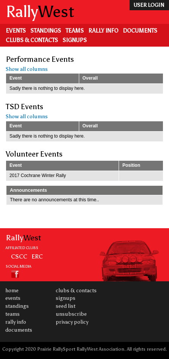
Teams (75, 30)
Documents (140, 30)
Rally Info (103, 30)
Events (16, 30)
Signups (75, 40)
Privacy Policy (72, 322)
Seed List (65, 306)
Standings (45, 30)
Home (12, 290)
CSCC (19, 256)
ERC (37, 256)
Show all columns (27, 69)
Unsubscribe (71, 314)
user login (148, 5)
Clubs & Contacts (32, 40)
